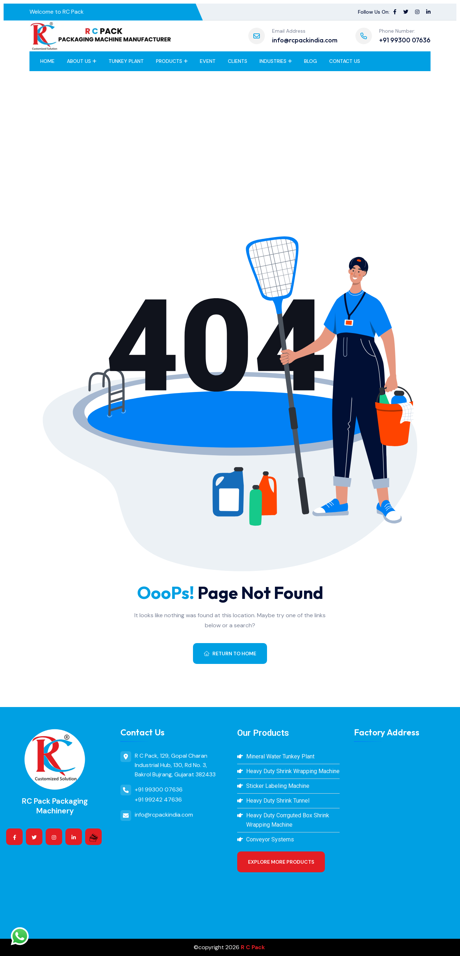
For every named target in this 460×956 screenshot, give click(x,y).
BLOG (310, 61)
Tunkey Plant (126, 61)
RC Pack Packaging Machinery (55, 806)
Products (169, 61)
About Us (79, 61)
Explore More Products (281, 862)
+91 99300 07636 (405, 40)
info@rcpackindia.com (304, 40)
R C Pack (253, 947)
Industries (272, 61)
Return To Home (230, 653)
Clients (237, 61)
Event (208, 61)
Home (47, 61)
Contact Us (344, 61)
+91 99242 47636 (158, 799)
